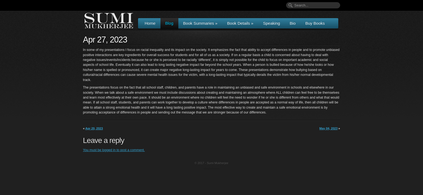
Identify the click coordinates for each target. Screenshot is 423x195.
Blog (169, 23)
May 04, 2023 (328, 128)
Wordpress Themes (212, 169)
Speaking (271, 23)
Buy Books (315, 23)
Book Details (240, 23)
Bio (293, 23)
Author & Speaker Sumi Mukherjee (109, 20)
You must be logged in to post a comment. (114, 150)
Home (150, 23)
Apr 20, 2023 (94, 128)
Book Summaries (200, 23)
